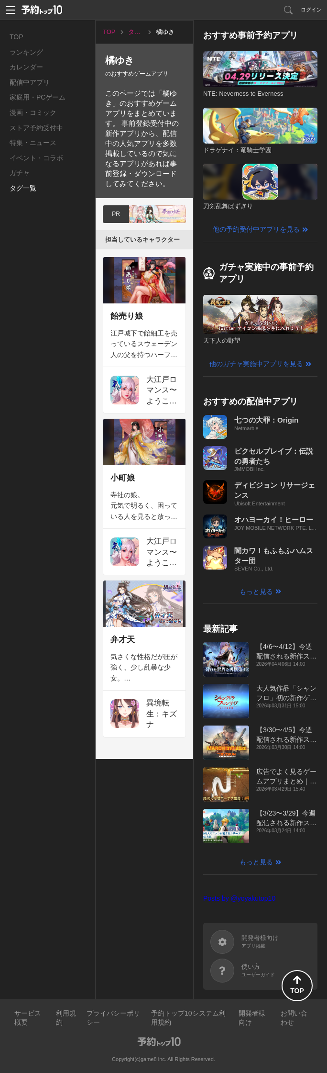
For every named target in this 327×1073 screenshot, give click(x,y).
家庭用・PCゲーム (37, 97)
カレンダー (26, 67)
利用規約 (66, 1018)
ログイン (311, 9)
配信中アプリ (30, 82)
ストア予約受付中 (36, 128)
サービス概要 (27, 1018)
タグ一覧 (23, 188)
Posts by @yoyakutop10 (239, 898)
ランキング (26, 52)
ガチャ (20, 173)
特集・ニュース (33, 142)
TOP (16, 37)
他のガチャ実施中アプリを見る (256, 364)
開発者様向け (252, 1018)
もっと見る (256, 591)
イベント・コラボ (36, 158)
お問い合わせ (294, 1018)
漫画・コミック (33, 112)
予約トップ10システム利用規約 (188, 1018)
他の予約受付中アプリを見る (256, 229)
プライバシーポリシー (113, 1018)
